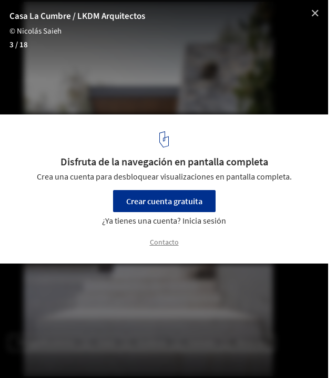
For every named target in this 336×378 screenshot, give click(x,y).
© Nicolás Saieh (35, 31)
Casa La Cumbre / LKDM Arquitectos (77, 16)
